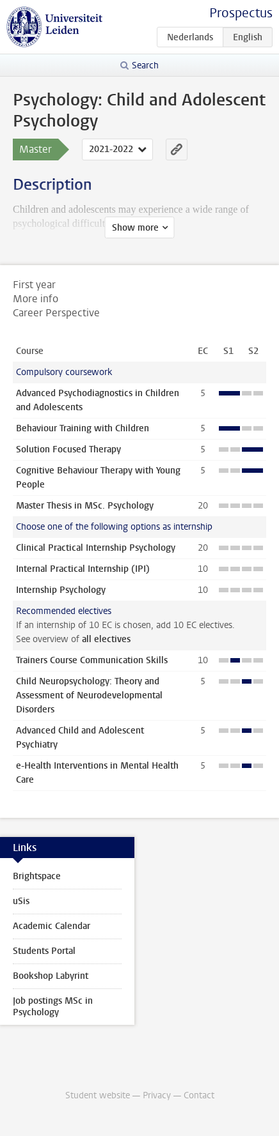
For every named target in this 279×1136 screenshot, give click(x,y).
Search (145, 65)
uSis (21, 901)
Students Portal (44, 951)
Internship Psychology (61, 590)
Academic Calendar (51, 926)
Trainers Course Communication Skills (92, 660)
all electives (106, 639)
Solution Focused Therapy (68, 449)
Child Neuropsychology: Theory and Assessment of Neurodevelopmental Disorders (89, 695)
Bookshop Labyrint (50, 976)
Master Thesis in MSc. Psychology (85, 506)
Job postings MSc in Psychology (53, 1006)
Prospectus (241, 13)
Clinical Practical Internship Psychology (95, 548)
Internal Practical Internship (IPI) (83, 569)
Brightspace (37, 876)
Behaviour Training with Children (82, 428)
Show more (135, 228)
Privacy (157, 1095)
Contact (199, 1095)
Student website (97, 1095)
